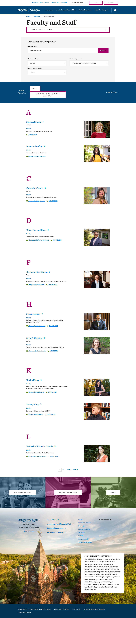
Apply (96, 2)
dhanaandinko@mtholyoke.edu (38, 240)
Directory (35, 2)
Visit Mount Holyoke (84, 523)
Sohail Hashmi (33, 314)
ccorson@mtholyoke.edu (36, 201)
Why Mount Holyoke (101, 10)
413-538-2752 (54, 456)
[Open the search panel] (115, 10)
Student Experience (85, 10)
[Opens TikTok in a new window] (100, 526)
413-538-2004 (57, 240)
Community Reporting (24, 612)
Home (28, 16)
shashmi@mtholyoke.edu (36, 326)
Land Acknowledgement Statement (94, 609)
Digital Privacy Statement (61, 609)
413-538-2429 (52, 392)
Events (63, 2)
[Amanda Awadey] (97, 153)
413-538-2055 (54, 351)
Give (110, 2)
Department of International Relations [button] (47, 94)
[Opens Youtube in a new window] (112, 523)
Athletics (53, 2)
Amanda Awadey (34, 146)
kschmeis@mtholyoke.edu (37, 456)
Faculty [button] (35, 88)
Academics (49, 10)
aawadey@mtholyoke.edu (36, 156)
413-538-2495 (32, 134)
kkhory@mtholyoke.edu (36, 392)
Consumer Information (85, 542)
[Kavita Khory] (97, 387)
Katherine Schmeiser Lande (39, 446)
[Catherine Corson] (97, 195)
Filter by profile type (33, 59)
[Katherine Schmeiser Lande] (97, 453)
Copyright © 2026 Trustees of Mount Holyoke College (34, 609)
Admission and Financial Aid (65, 10)
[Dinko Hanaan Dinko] (97, 237)
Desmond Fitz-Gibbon (36, 272)
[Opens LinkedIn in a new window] (108, 523)
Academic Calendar (84, 529)
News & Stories (44, 2)
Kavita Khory (32, 380)
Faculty (28, 128)
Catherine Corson (34, 188)
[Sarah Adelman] (97, 129)
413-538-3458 (53, 201)
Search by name (32, 46)
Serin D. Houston (34, 338)
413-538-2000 (29, 531)
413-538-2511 (52, 284)
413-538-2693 (53, 326)
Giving (80, 519)
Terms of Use (76, 609)
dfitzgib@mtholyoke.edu (36, 284)
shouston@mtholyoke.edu (37, 351)
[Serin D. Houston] (97, 345)
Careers (80, 535)
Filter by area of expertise (34, 68)
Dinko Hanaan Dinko (36, 230)
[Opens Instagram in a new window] (100, 523)
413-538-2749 (51, 414)
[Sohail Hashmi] (97, 321)
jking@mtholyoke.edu (35, 414)
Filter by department (75, 59)
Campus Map (82, 539)
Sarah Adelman (33, 122)
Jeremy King (32, 404)
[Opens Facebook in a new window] (104, 523)
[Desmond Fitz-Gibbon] (97, 279)
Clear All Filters (112, 92)
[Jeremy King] (97, 411)
